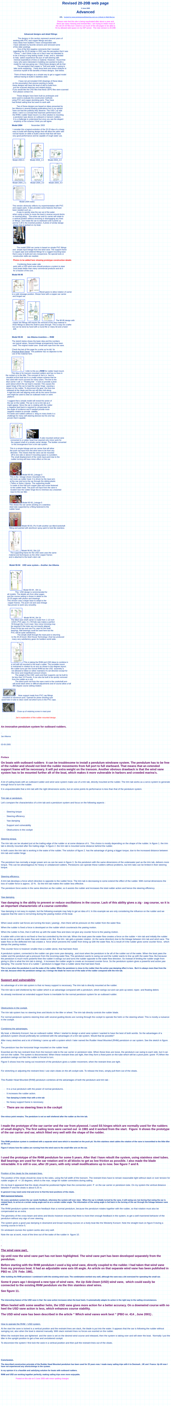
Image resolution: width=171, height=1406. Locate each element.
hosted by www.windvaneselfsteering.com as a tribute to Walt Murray (89, 17)
